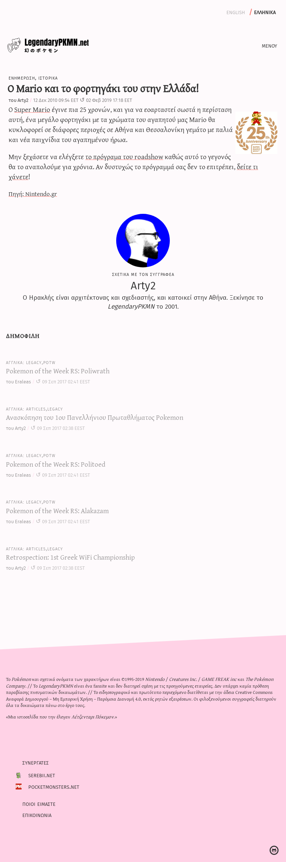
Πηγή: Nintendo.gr (33, 193)
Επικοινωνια (36, 814)
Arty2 (23, 100)
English (235, 11)
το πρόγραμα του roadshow (124, 156)
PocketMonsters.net (53, 786)
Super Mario (32, 109)
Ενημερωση (22, 77)
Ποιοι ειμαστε (38, 803)
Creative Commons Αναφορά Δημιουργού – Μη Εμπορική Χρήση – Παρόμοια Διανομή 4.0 (139, 695)
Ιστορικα (48, 77)
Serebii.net (41, 775)
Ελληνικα (265, 11)
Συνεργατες (35, 762)
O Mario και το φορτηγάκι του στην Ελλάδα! (103, 87)
